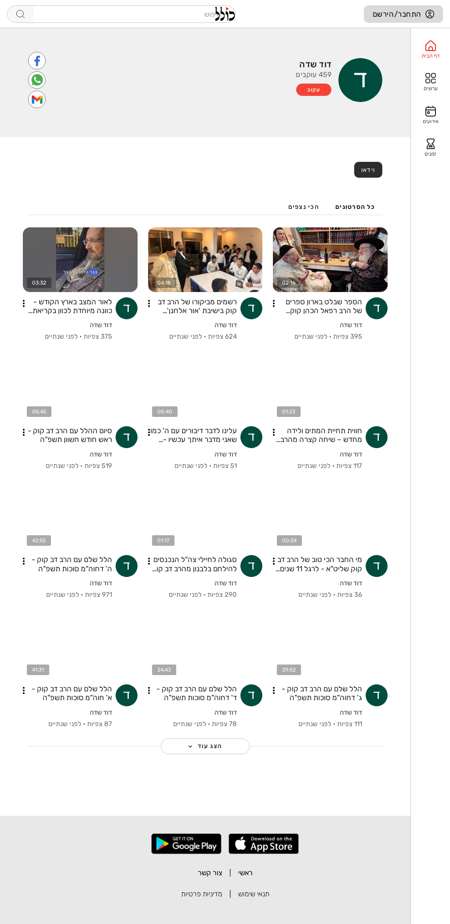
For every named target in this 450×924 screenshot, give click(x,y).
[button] (274, 303)
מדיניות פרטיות (201, 894)
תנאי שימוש (253, 894)
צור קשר (210, 873)
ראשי (245, 873)
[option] (430, 49)
